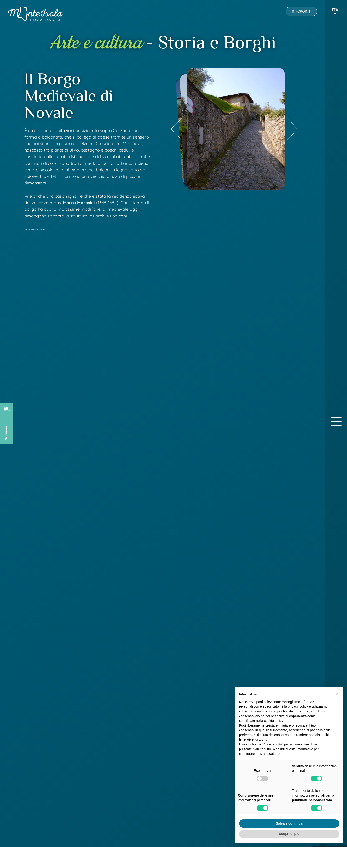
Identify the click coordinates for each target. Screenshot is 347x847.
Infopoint (301, 11)
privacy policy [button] (298, 706)
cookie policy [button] (273, 721)
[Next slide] (292, 129)
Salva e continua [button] (289, 823)
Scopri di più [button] (289, 834)
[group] (236, 129)
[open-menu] (336, 421)
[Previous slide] (176, 129)
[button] (335, 12)
